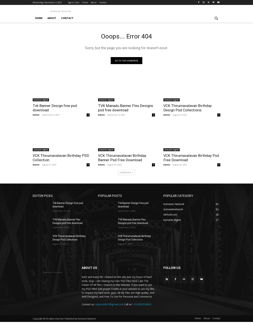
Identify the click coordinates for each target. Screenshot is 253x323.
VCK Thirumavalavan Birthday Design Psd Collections (187, 109)
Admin (36, 116)
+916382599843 (142, 305)
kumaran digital (41, 101)
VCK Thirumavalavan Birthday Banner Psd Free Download (122, 159)
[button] (216, 18)
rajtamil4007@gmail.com (109, 305)
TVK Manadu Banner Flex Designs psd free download (125, 109)
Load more (126, 173)
